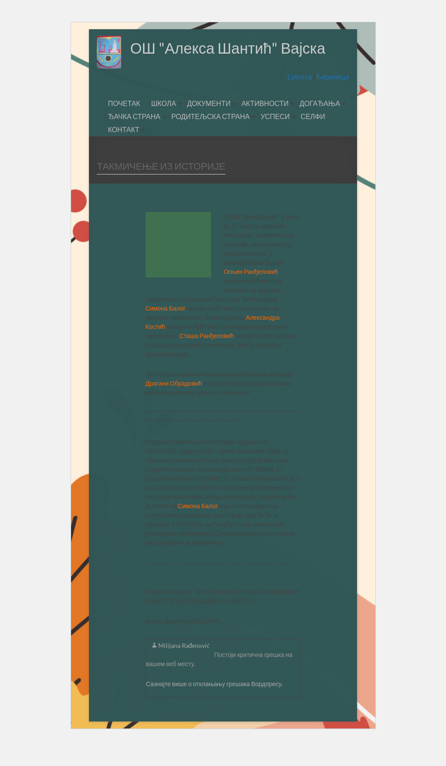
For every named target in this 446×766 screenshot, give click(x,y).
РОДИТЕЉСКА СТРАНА (210, 139)
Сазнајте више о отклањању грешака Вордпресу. (214, 707)
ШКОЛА (163, 126)
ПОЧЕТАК (124, 126)
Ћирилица (332, 100)
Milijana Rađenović (184, 668)
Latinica (300, 100)
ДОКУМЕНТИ (209, 126)
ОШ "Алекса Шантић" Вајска (198, 80)
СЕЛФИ (313, 139)
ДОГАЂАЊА (320, 126)
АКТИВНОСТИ (265, 126)
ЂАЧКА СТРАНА (134, 139)
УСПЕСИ (275, 139)
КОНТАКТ (123, 152)
